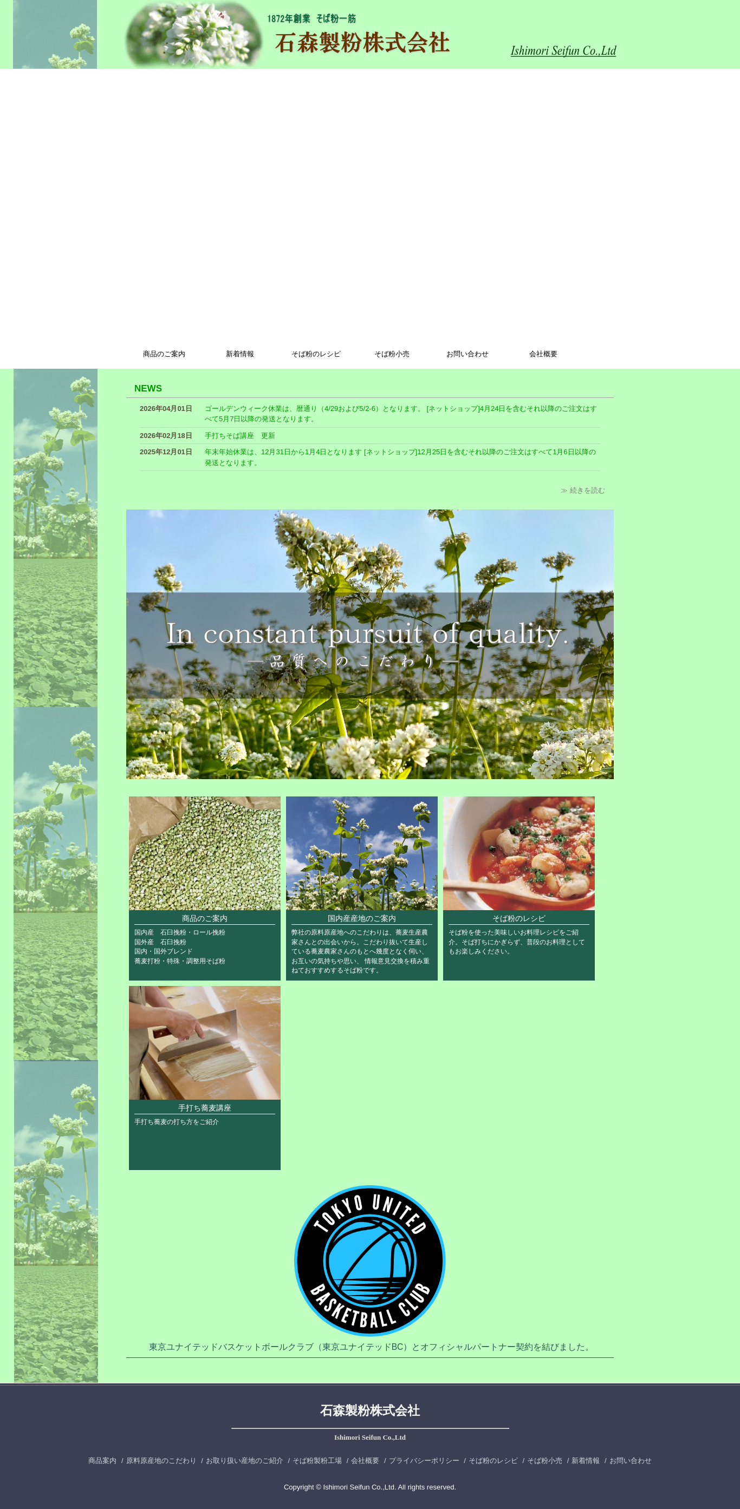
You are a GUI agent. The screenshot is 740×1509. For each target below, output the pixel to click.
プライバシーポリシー (424, 1460)
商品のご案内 (164, 354)
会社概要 (543, 354)
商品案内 (102, 1460)
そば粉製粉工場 (317, 1460)
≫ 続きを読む (583, 490)
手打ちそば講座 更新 (240, 436)
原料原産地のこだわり (161, 1460)
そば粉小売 (392, 354)
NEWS (148, 388)
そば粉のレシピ (316, 354)
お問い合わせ (467, 354)
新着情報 (240, 354)
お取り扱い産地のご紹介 (244, 1460)
